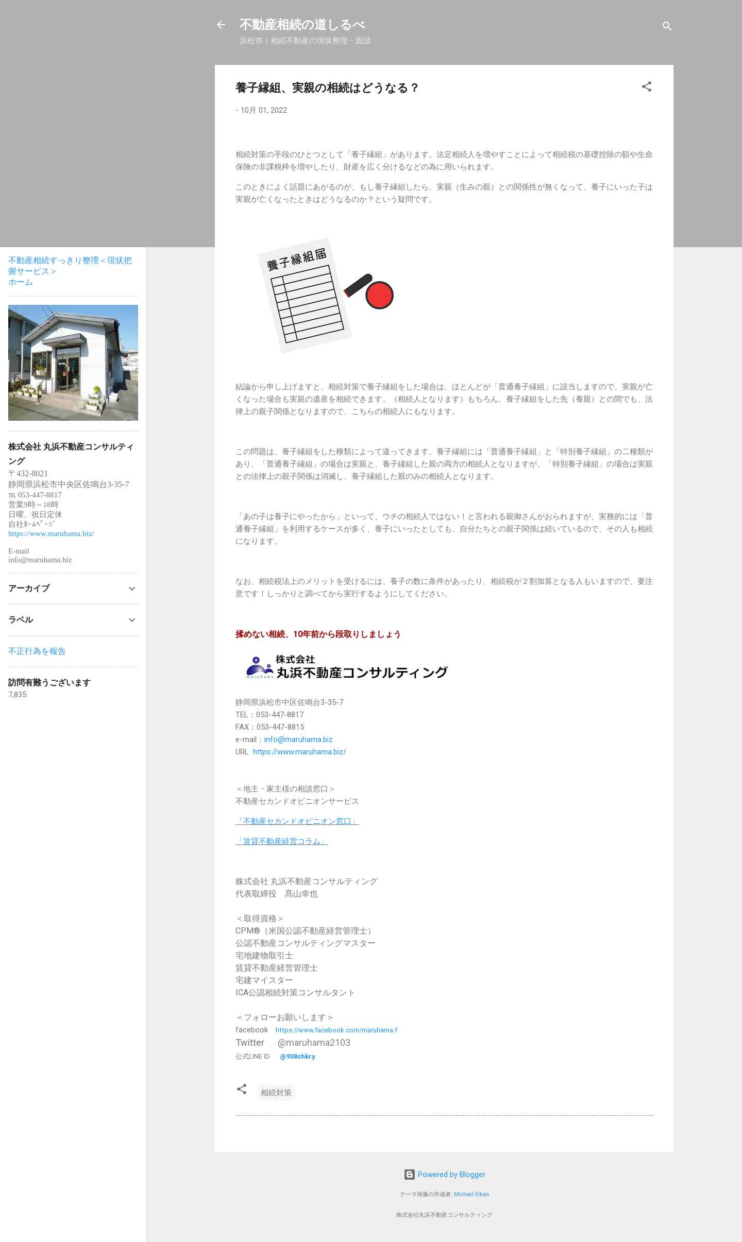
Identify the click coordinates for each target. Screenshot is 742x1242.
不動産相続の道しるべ (302, 25)
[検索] (667, 28)
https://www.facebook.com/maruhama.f (336, 1030)
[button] (646, 88)
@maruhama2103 (314, 1042)
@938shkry (297, 1056)
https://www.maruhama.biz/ (299, 751)
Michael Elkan (471, 1194)
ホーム (20, 282)
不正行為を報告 (37, 651)
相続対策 (276, 1092)
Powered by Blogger (444, 1174)
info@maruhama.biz (298, 739)
